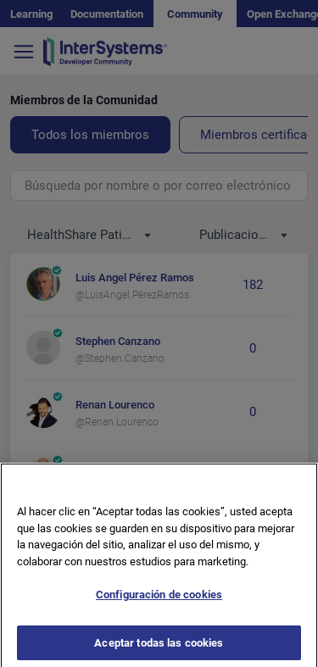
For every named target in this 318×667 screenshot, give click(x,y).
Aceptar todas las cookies (158, 648)
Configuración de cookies (159, 600)
